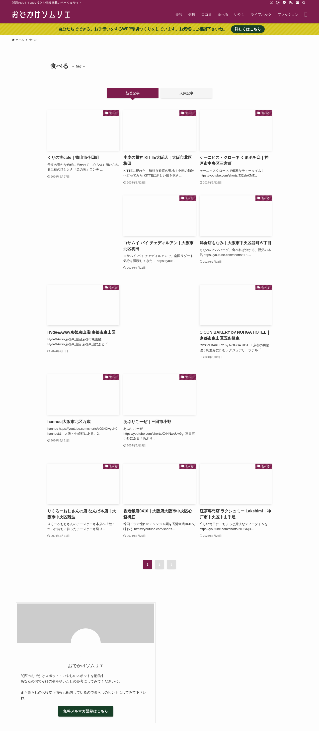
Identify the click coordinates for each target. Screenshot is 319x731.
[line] (284, 2)
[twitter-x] (271, 2)
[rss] (291, 2)
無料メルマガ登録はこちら (85, 711)
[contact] (297, 2)
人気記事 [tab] (186, 93)
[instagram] (278, 2)
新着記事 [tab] (133, 93)
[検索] (304, 2)
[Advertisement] (83, 235)
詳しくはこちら (248, 29)
